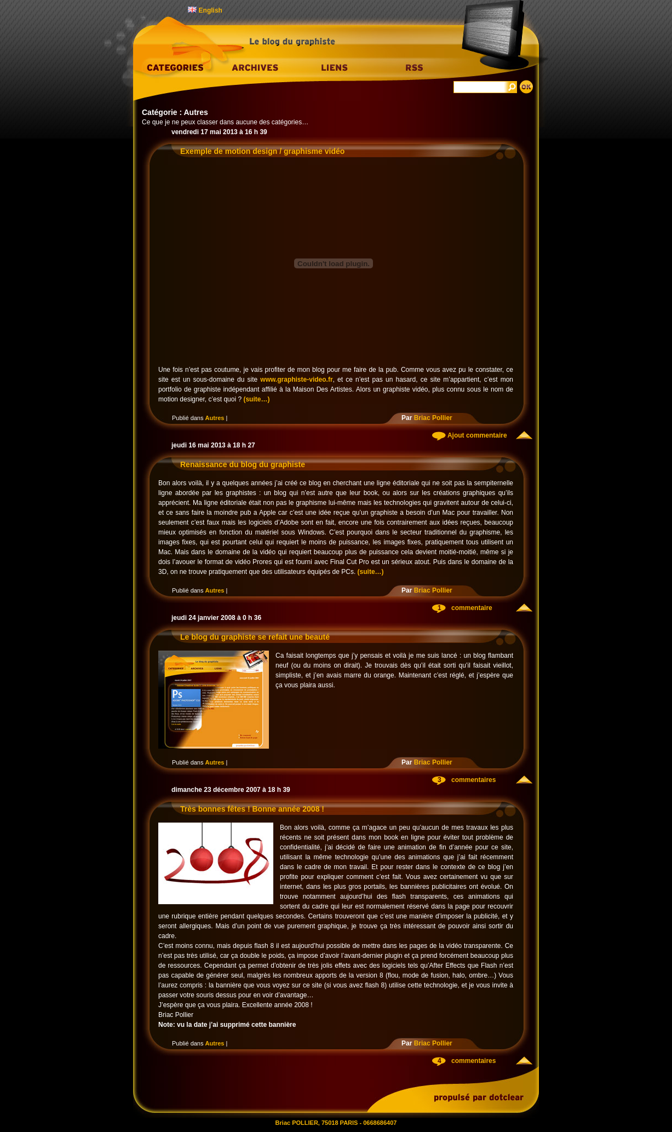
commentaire (471, 608)
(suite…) (256, 399)
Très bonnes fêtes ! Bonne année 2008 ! (252, 809)
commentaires (473, 780)
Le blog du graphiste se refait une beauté (255, 637)
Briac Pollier (433, 418)
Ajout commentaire (476, 435)
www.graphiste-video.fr (296, 379)
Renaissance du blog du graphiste (242, 464)
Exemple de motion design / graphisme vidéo (262, 151)
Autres (215, 418)
